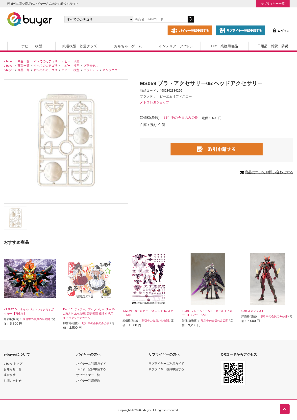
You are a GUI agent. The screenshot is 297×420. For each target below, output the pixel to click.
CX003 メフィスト (252, 310)
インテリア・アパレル (176, 46)
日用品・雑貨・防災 (272, 46)
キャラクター (111, 70)
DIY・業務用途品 (224, 46)
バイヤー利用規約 (88, 380)
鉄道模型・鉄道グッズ (79, 46)
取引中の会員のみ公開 (181, 118)
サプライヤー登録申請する (166, 369)
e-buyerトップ (13, 363)
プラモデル (90, 65)
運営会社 (10, 374)
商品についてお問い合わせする (269, 172)
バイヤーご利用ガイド (91, 363)
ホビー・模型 (31, 46)
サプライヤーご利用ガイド (166, 363)
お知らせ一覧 (13, 369)
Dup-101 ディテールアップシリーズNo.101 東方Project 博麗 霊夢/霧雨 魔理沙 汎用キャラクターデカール (89, 313)
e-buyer (8, 61)
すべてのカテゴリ (45, 61)
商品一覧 (23, 61)
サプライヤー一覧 (273, 3)
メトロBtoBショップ (154, 102)
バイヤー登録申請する (91, 369)
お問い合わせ (13, 380)
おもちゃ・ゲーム (128, 46)
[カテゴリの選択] (98, 19)
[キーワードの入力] (160, 19)
